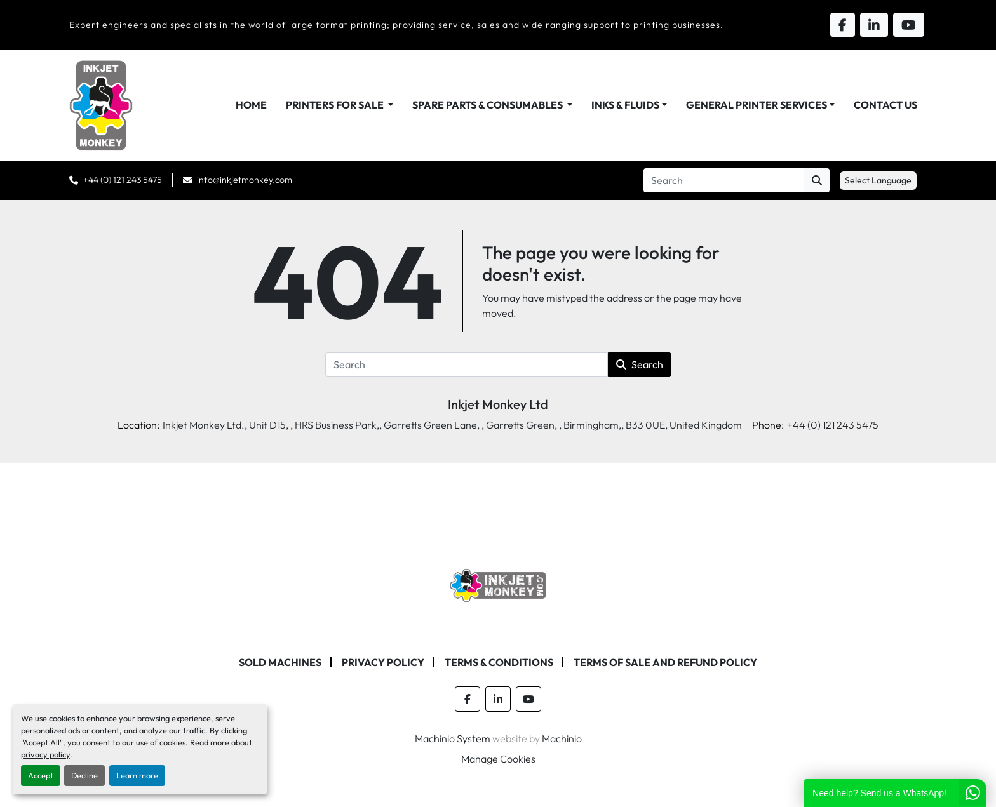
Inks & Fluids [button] (625, 104)
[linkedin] (498, 699)
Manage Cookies (498, 758)
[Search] (723, 180)
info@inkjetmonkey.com (244, 179)
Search (639, 364)
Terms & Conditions (499, 662)
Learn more (137, 775)
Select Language (878, 180)
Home (251, 104)
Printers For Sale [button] (336, 104)
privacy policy (45, 754)
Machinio (562, 738)
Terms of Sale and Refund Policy (665, 662)
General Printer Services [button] (756, 104)
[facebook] (467, 699)
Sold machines (280, 662)
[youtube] (528, 699)
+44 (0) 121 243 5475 (122, 179)
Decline (84, 775)
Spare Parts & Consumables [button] (488, 104)
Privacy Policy (383, 662)
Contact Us (885, 104)
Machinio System (452, 738)
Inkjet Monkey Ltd (498, 404)
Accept (40, 775)
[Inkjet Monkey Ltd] (498, 584)
